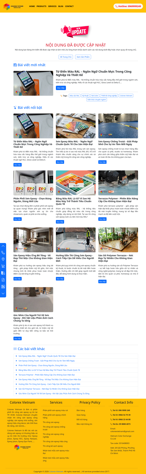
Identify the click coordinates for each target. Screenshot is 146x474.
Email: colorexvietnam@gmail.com (122, 430)
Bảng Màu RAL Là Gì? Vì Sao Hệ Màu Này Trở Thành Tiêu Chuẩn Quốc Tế (73, 201)
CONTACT (69, 6)
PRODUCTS (41, 6)
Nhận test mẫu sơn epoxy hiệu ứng (56, 459)
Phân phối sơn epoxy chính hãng (54, 416)
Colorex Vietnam (126, 96)
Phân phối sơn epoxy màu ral (55, 410)
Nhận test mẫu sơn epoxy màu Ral (56, 452)
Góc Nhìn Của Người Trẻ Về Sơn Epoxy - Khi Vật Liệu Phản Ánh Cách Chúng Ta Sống (33, 318)
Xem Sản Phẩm (83, 57)
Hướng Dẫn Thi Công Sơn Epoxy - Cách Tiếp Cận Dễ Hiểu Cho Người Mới (75, 258)
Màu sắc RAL (74, 96)
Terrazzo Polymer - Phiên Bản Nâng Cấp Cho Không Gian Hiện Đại (118, 200)
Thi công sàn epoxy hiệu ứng (55, 441)
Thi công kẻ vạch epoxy (53, 446)
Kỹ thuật (85, 96)
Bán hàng (81, 410)
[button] (3, 246)
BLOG (60, 6)
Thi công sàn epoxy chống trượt (54, 428)
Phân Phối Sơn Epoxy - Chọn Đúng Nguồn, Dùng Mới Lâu (32, 200)
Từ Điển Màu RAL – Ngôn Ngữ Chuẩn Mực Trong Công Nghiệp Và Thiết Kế (94, 73)
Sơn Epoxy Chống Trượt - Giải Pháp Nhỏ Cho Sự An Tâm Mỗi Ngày (118, 143)
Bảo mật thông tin (84, 424)
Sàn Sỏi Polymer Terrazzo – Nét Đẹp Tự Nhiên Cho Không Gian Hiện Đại (115, 258)
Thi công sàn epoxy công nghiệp (53, 435)
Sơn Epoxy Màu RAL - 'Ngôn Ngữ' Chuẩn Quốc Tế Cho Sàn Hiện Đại (74, 143)
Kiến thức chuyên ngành (97, 100)
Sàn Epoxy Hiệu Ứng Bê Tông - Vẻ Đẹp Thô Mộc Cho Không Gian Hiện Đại (33, 258)
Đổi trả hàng (82, 419)
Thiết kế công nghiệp (109, 96)
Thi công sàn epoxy (51, 422)
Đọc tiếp (60, 88)
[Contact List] (3, 253)
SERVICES (52, 6)
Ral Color (94, 96)
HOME (32, 6)
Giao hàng (81, 415)
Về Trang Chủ (66, 57)
